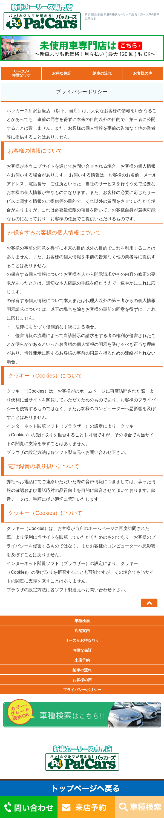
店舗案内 (82, 630)
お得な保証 (61, 73)
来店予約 (82, 660)
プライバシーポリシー (82, 690)
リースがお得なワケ (21, 73)
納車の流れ (102, 73)
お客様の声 (142, 73)
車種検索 (82, 621)
